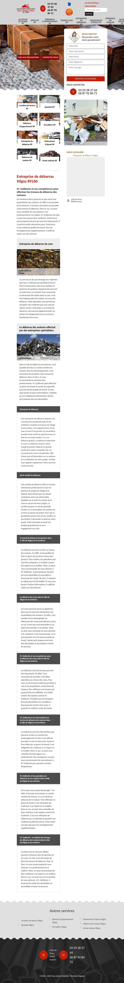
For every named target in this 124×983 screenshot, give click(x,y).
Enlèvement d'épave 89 (96, 21)
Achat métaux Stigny (92, 928)
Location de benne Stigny (32, 920)
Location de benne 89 (23, 21)
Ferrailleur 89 (67, 21)
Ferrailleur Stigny (59, 927)
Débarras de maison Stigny (94, 923)
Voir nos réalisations (28, 57)
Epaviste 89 (35, 21)
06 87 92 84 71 (52, 12)
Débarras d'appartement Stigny (62, 921)
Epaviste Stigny (27, 925)
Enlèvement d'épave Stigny (94, 919)
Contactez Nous (50, 57)
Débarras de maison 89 (110, 21)
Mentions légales (77, 976)
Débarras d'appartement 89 (50, 21)
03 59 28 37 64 (52, 5)
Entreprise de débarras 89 (81, 21)
